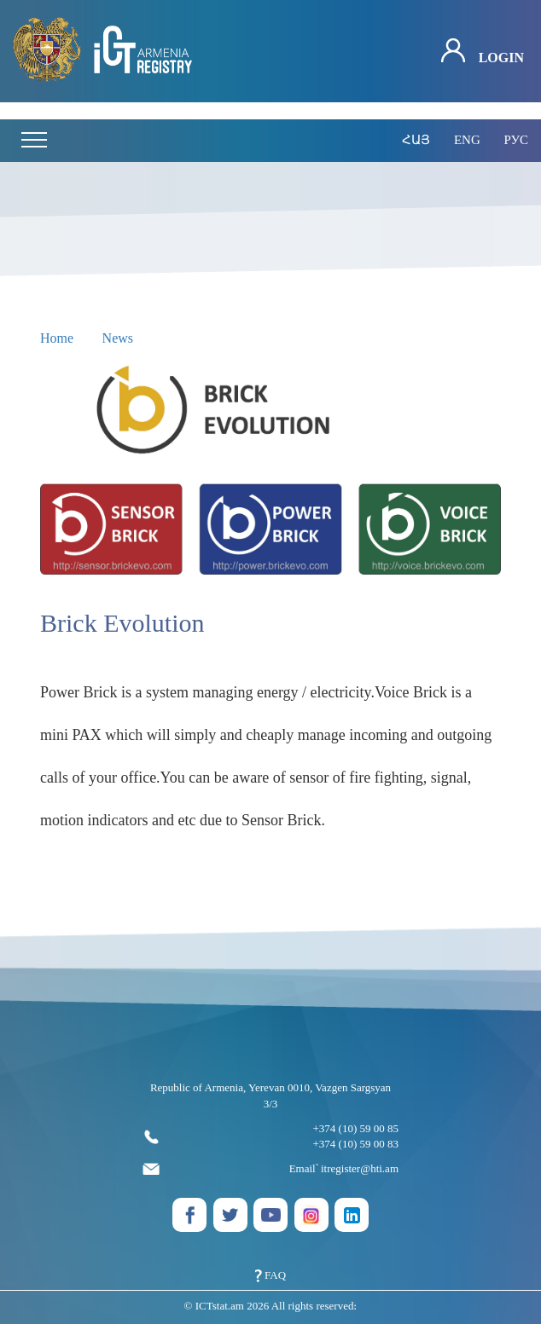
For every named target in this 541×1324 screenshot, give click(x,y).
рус (515, 140)
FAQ (270, 1275)
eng (467, 140)
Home (56, 338)
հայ (416, 140)
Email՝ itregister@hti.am (270, 1168)
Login (482, 51)
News (117, 338)
